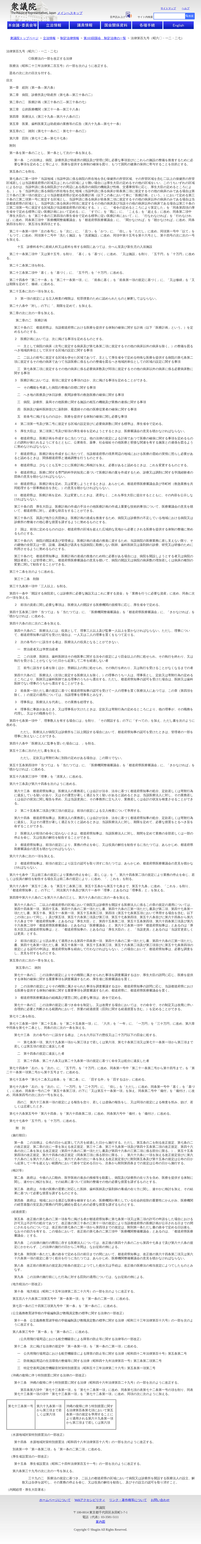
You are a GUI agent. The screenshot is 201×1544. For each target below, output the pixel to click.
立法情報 (49, 38)
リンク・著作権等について (128, 1500)
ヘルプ (185, 8)
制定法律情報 (69, 38)
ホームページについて (55, 1500)
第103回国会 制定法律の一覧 (105, 38)
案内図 (100, 1521)
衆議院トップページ (24, 38)
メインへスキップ (69, 13)
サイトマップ (168, 8)
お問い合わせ (160, 1500)
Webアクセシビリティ (90, 1500)
